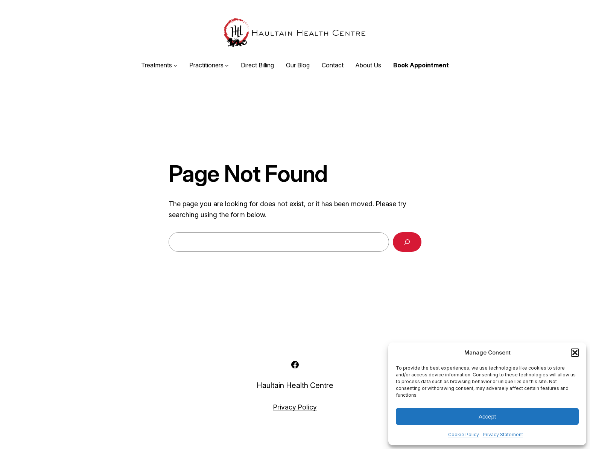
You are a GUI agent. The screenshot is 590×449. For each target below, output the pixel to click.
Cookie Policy (463, 434)
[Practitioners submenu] (227, 65)
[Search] (407, 242)
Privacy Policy (295, 407)
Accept (487, 416)
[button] (575, 352)
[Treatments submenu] (175, 65)
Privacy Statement (503, 434)
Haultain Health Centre (295, 385)
